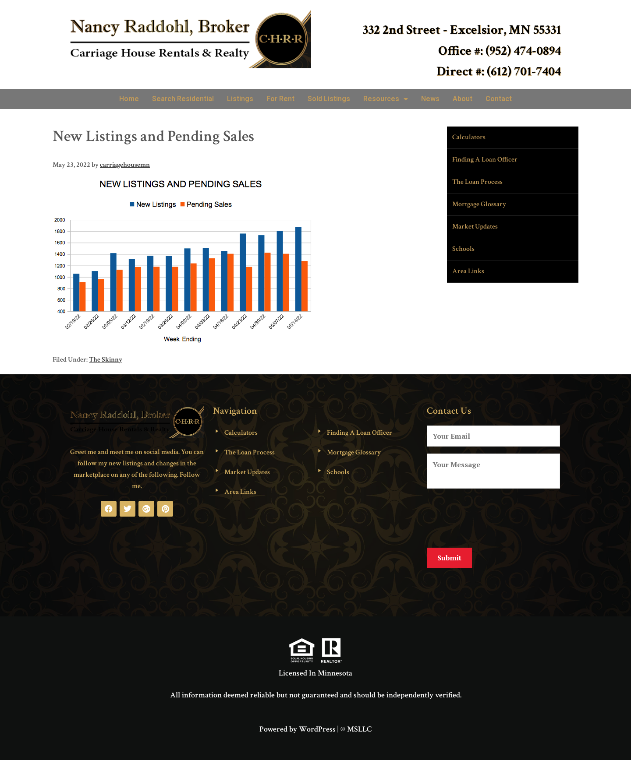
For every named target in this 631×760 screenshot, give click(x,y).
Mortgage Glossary (479, 204)
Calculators (469, 137)
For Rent (280, 99)
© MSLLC (356, 723)
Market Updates (475, 226)
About (462, 99)
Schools (463, 248)
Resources (385, 99)
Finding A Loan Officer (485, 159)
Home (129, 99)
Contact (499, 99)
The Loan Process (477, 181)
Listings (240, 99)
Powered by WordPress (297, 723)
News (430, 99)
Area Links (468, 271)
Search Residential (183, 99)
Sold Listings (329, 99)
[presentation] (493, 517)
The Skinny (105, 359)
